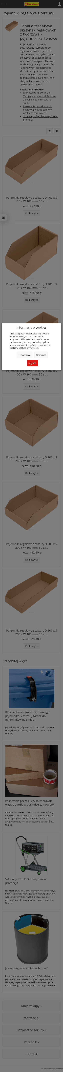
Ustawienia (25, 355)
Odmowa (41, 355)
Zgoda (32, 363)
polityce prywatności (28, 348)
